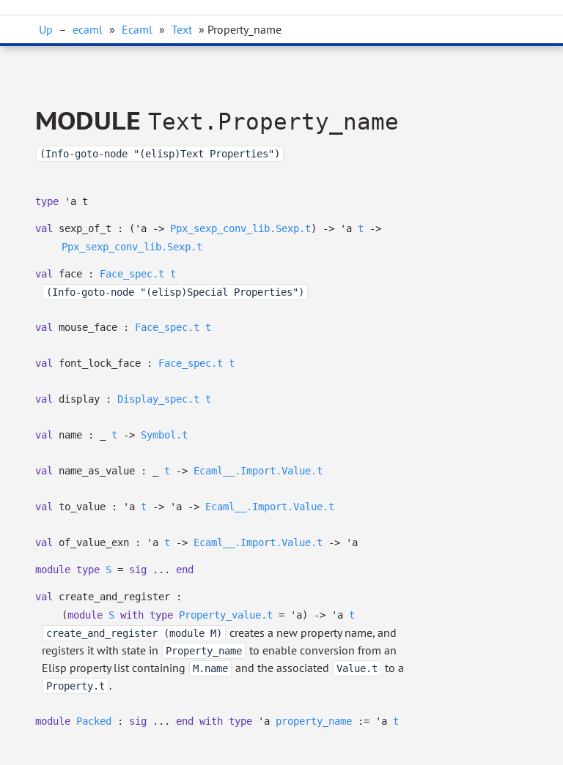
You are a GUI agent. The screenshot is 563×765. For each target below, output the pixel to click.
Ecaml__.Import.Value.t (258, 471)
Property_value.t (226, 615)
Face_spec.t (132, 274)
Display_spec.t (158, 399)
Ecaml (137, 29)
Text (182, 29)
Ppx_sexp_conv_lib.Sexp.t (240, 228)
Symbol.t (164, 435)
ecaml (88, 29)
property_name (314, 721)
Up (46, 29)
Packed (93, 721)
